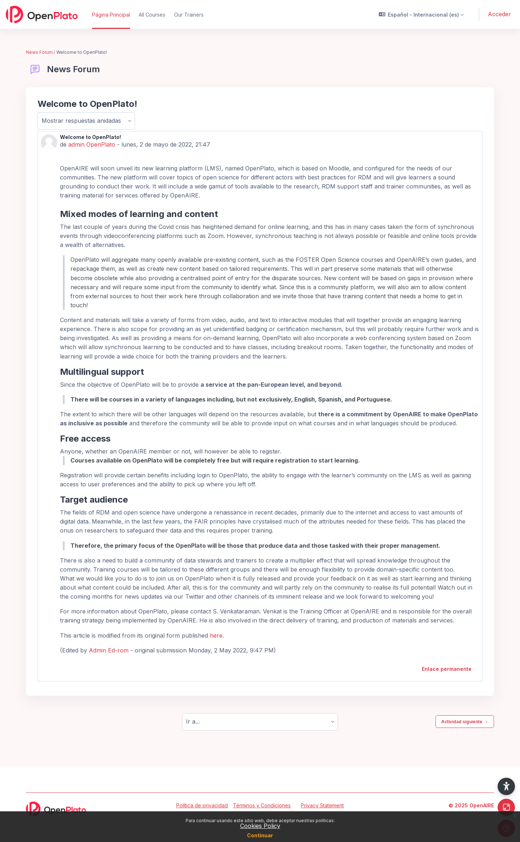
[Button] (506, 807)
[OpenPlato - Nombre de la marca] (41, 14)
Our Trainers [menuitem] (189, 15)
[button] (421, 14)
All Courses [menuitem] (152, 15)
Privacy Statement (322, 805)
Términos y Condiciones (262, 805)
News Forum (39, 52)
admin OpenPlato (91, 144)
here (216, 635)
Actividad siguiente (464, 722)
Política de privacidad (202, 805)
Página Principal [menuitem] (111, 15)
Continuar (260, 835)
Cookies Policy (260, 825)
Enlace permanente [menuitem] (447, 669)
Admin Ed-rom (109, 650)
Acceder (499, 14)
